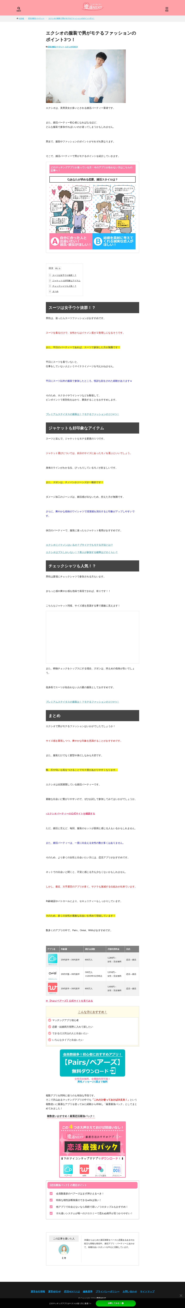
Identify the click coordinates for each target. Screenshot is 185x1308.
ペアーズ (68, 1174)
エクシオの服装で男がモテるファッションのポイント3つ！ (71, 18)
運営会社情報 (38, 1291)
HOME (21, 18)
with (84, 1174)
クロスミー (117, 1174)
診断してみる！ (116, 1303)
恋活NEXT (101, 1298)
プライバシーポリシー (108, 1291)
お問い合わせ (130, 1291)
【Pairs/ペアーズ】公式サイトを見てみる (70, 1000)
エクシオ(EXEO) (71, 47)
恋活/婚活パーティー (36, 18)
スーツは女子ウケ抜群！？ (62, 275)
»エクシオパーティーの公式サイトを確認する (70, 813)
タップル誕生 (100, 1174)
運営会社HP (54, 1291)
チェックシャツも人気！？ (62, 286)
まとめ (53, 291)
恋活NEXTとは (72, 1291)
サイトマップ (147, 1291)
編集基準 (87, 1291)
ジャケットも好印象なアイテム (64, 281)
